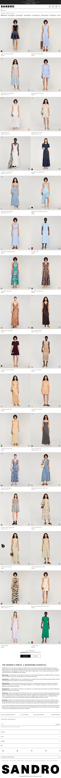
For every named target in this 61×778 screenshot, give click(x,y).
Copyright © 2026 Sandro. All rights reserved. (30, 776)
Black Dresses (36, 15)
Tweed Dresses (5, 679)
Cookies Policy (28, 760)
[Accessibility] (3, 546)
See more (25, 656)
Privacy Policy (20, 760)
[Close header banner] (59, 2)
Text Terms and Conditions (39, 760)
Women (2, 13)
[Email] (30, 724)
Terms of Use (13, 760)
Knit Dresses (5, 693)
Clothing (8, 13)
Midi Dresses (20, 15)
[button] (50, 6)
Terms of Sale (5, 760)
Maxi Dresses (27, 15)
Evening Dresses (6, 683)
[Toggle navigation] (59, 6)
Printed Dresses (5, 688)
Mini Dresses (11, 15)
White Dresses (44, 15)
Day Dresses (53, 15)
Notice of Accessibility (52, 760)
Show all (35, 656)
